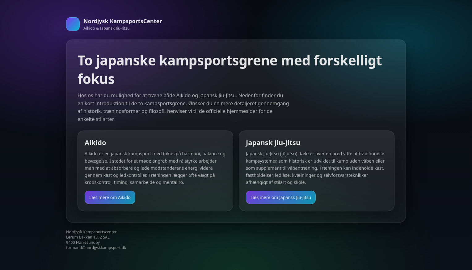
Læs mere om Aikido (110, 197)
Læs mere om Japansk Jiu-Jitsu (281, 197)
